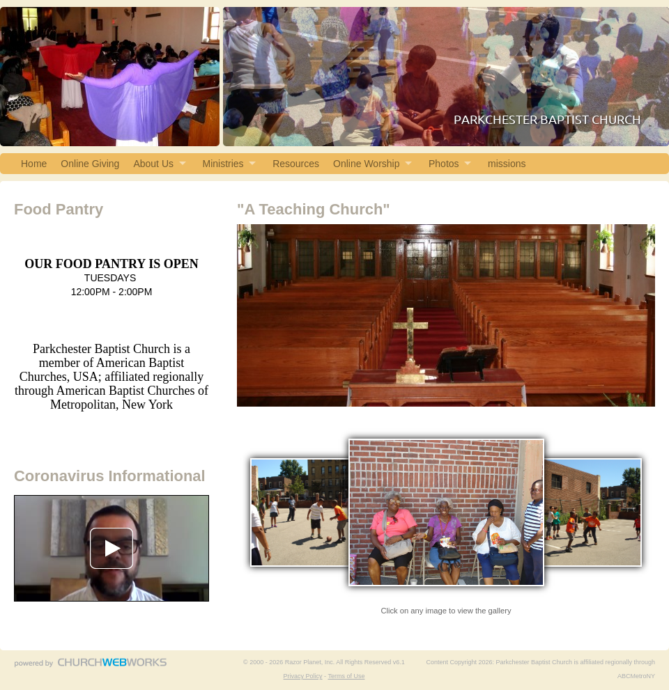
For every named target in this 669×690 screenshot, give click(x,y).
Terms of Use (346, 676)
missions (506, 163)
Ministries (223, 163)
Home (34, 163)
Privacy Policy (303, 676)
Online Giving (90, 163)
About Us (153, 163)
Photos (444, 163)
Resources (295, 163)
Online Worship (366, 163)
